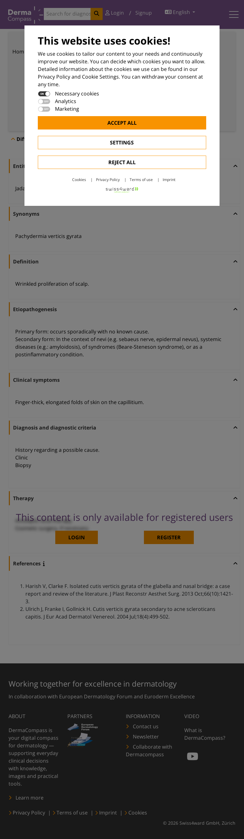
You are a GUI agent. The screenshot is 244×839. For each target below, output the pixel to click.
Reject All (122, 162)
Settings (122, 142)
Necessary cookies (77, 93)
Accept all (122, 122)
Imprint (169, 179)
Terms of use (141, 179)
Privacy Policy (108, 179)
